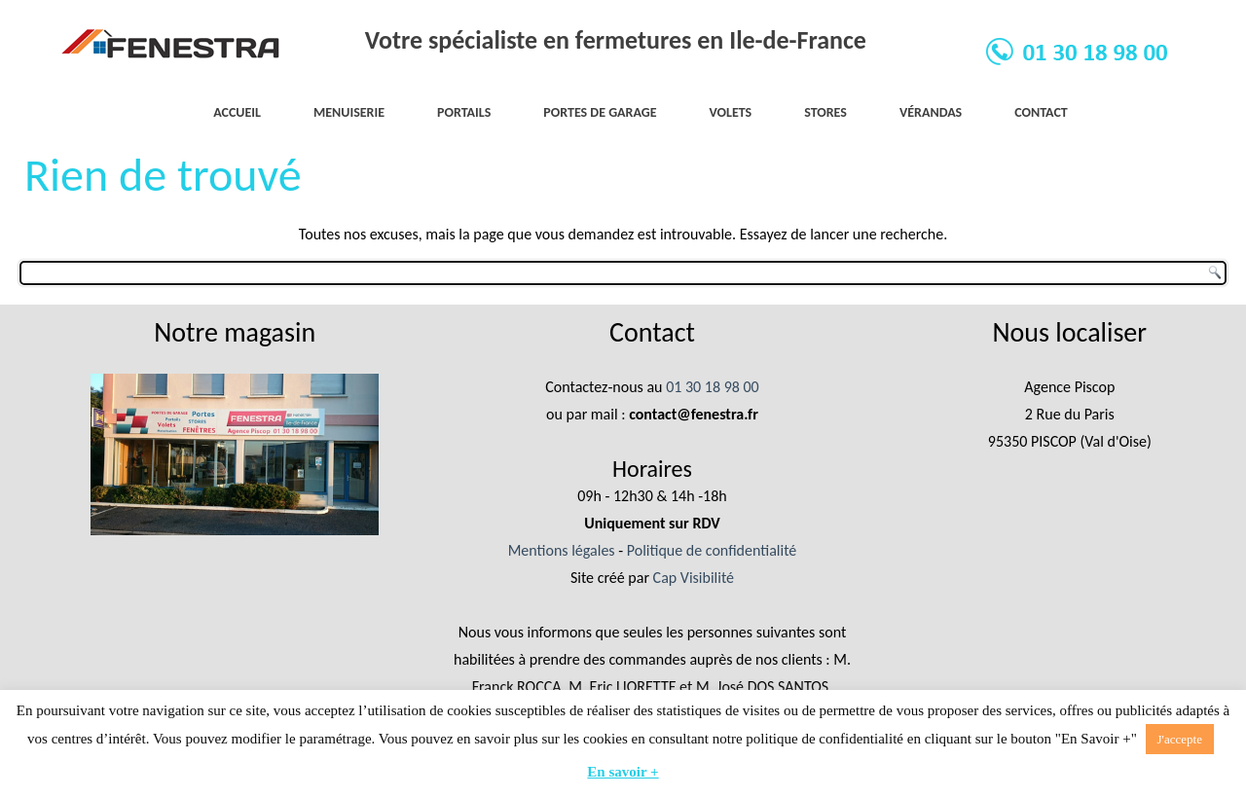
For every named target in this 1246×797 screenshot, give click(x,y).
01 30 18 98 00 (712, 387)
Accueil (237, 112)
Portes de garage (599, 112)
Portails (464, 112)
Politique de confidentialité (712, 550)
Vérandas (930, 112)
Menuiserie (349, 112)
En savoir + (622, 771)
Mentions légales (561, 550)
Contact (1041, 112)
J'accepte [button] (1179, 739)
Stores (825, 112)
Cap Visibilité (693, 577)
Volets (731, 112)
